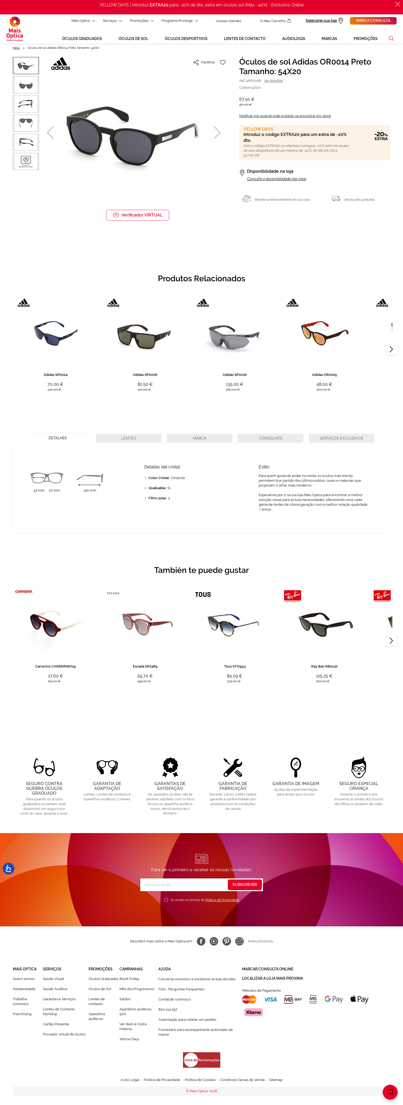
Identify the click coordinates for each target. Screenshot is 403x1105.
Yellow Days (129, 1039)
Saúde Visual (53, 979)
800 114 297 (167, 1009)
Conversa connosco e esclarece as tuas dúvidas (197, 979)
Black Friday (129, 979)
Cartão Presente (56, 1024)
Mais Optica (83, 21)
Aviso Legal (130, 1080)
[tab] (57, 438)
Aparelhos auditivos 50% (135, 1011)
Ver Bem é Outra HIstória (132, 1026)
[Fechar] (397, 4)
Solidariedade (24, 989)
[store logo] (14, 29)
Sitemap (275, 1080)
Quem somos (23, 979)
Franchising (22, 1014)
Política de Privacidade (222, 900)
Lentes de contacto (97, 1001)
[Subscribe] (245, 884)
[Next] (391, 349)
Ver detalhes (273, 81)
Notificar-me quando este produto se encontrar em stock (285, 116)
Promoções (142, 21)
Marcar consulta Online (267, 969)
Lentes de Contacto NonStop (59, 1011)
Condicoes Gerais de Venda (242, 1080)
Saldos (124, 999)
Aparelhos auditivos (97, 1016)
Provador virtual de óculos (64, 1034)
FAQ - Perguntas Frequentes (181, 989)
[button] (391, 38)
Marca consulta (373, 20)
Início (17, 48)
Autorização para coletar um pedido (187, 1020)
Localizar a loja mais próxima (272, 978)
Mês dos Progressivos (136, 989)
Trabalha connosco (21, 1001)
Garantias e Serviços (59, 999)
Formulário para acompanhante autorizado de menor (195, 1032)
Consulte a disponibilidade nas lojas (276, 179)
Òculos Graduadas (103, 979)
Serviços (112, 21)
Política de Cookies (200, 1080)
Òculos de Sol (100, 989)
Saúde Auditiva (55, 989)
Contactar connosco (174, 999)
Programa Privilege (180, 21)
